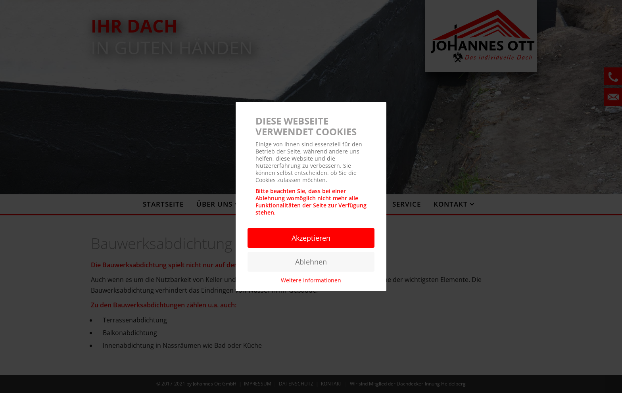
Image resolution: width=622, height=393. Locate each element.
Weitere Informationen (311, 280)
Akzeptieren (311, 238)
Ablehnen (311, 261)
